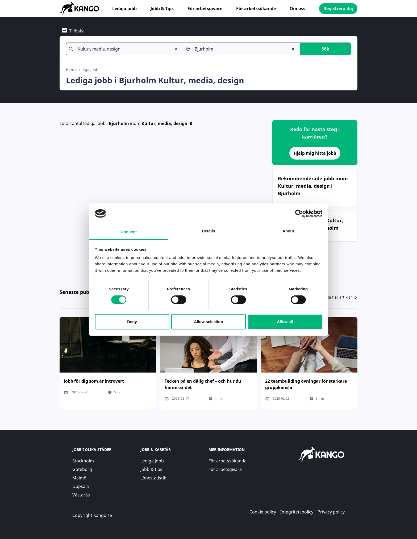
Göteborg (82, 469)
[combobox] (122, 49)
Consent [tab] (129, 231)
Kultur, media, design (164, 123)
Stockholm (83, 461)
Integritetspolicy (296, 512)
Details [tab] (208, 231)
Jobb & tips (151, 469)
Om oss (297, 8)
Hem (70, 69)
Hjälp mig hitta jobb (315, 153)
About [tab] (288, 231)
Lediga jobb (124, 8)
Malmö (79, 478)
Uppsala (80, 486)
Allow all (285, 321)
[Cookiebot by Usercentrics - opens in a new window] (299, 214)
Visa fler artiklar (340, 297)
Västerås (81, 495)
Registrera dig (338, 8)
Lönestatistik (153, 478)
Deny (132, 321)
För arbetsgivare (204, 8)
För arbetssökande (256, 8)
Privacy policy (331, 512)
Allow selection (208, 321)
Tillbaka (73, 31)
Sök (325, 49)
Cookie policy (262, 512)
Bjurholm (119, 123)
